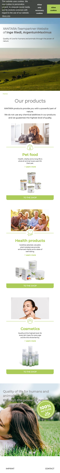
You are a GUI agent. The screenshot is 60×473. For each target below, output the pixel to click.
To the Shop (30, 197)
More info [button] (6, 16)
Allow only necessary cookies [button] (39, 9)
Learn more (31, 167)
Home (5, 94)
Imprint (10, 469)
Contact (49, 469)
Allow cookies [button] (53, 9)
